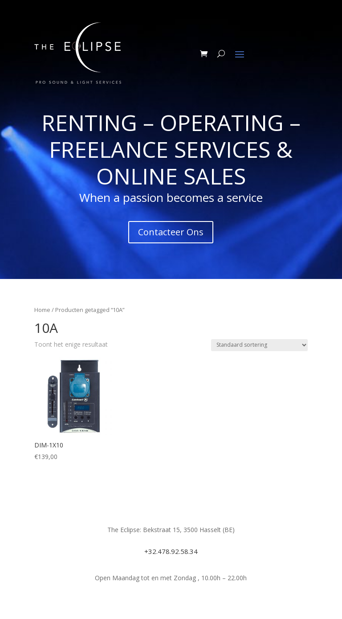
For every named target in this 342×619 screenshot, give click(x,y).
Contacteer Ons (171, 232)
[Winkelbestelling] (259, 345)
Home (42, 310)
